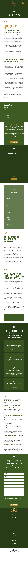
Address (6, 505)
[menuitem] (13, 108)
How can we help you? (7, 511)
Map (14, 544)
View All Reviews (14, 142)
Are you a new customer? (8, 508)
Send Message (14, 524)
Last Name (6, 496)
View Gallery (14, 179)
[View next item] (14, 139)
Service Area (14, 556)
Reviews (14, 558)
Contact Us (14, 560)
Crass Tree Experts (7, 41)
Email (5, 502)
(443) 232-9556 (14, 538)
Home (14, 553)
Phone (5, 499)
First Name (6, 493)
